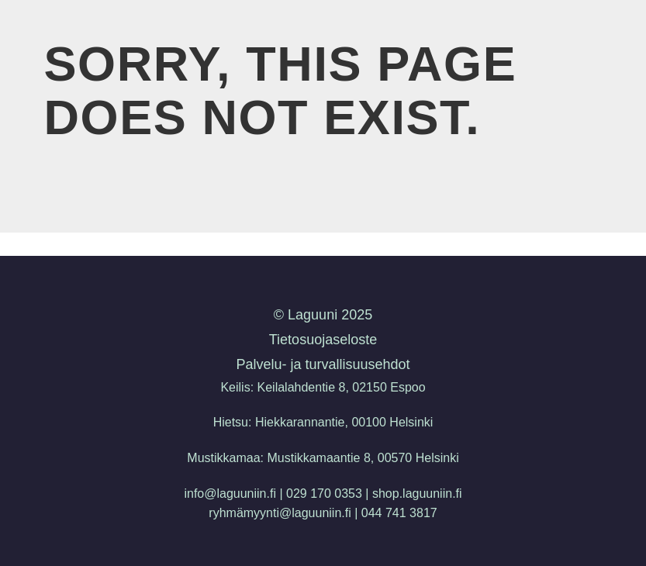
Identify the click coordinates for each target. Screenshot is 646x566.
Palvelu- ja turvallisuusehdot (322, 364)
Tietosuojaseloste (323, 339)
